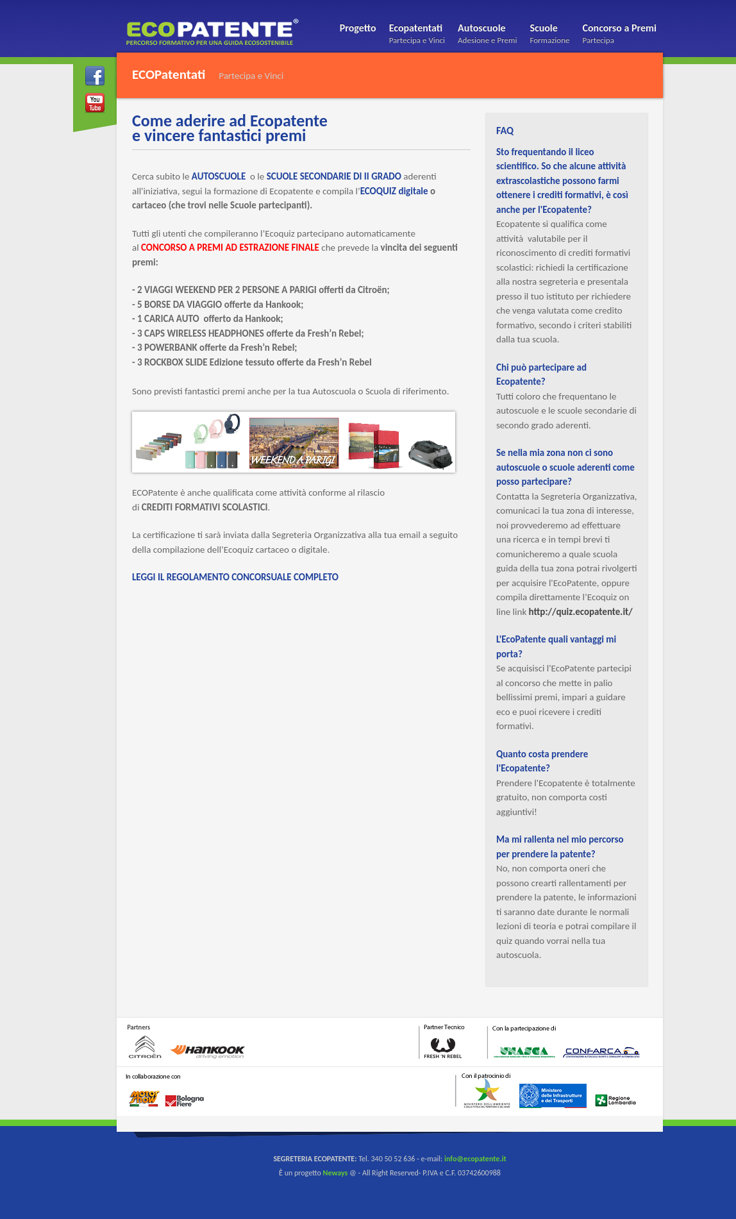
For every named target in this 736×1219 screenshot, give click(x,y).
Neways (335, 1172)
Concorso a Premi (619, 35)
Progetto (358, 28)
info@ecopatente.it (475, 1158)
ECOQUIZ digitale (394, 191)
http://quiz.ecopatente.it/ (581, 612)
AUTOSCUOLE (219, 176)
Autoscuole (487, 35)
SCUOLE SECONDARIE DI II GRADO (332, 176)
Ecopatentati (417, 35)
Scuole (549, 35)
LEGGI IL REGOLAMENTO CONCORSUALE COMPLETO (235, 577)
